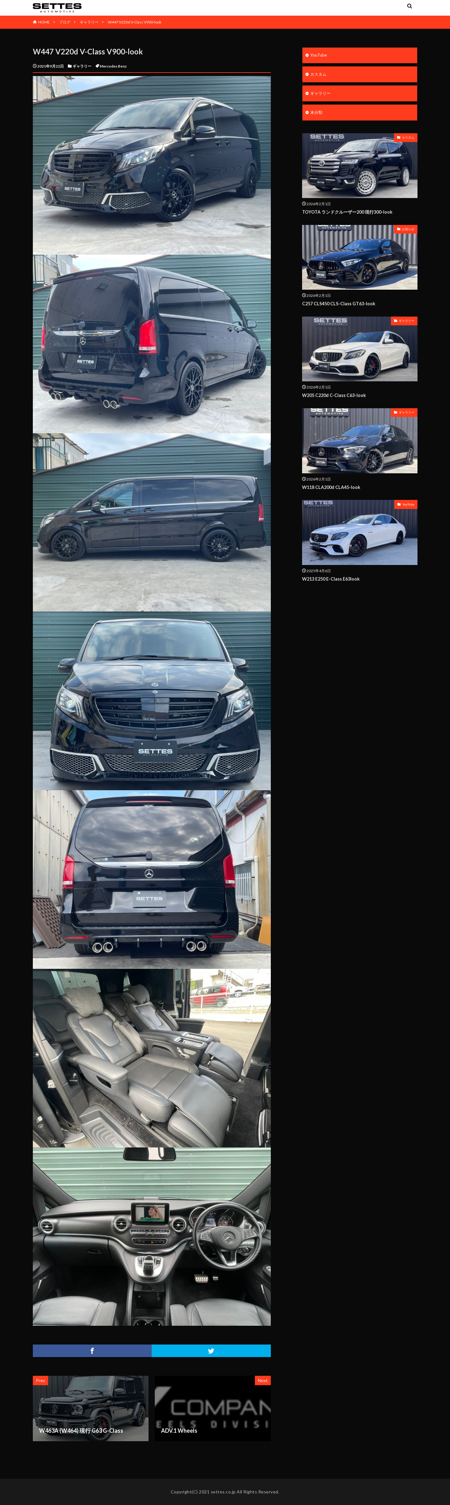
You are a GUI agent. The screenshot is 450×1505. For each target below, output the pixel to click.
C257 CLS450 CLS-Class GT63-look (340, 305)
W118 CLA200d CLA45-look (333, 488)
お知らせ (408, 230)
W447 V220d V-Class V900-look (134, 22)
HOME (44, 22)
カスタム (319, 75)
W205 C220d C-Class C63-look (335, 396)
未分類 (316, 113)
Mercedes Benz (113, 66)
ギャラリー (89, 22)
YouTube (319, 55)
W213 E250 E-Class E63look (332, 580)
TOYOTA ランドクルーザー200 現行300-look (350, 213)
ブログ (64, 22)
